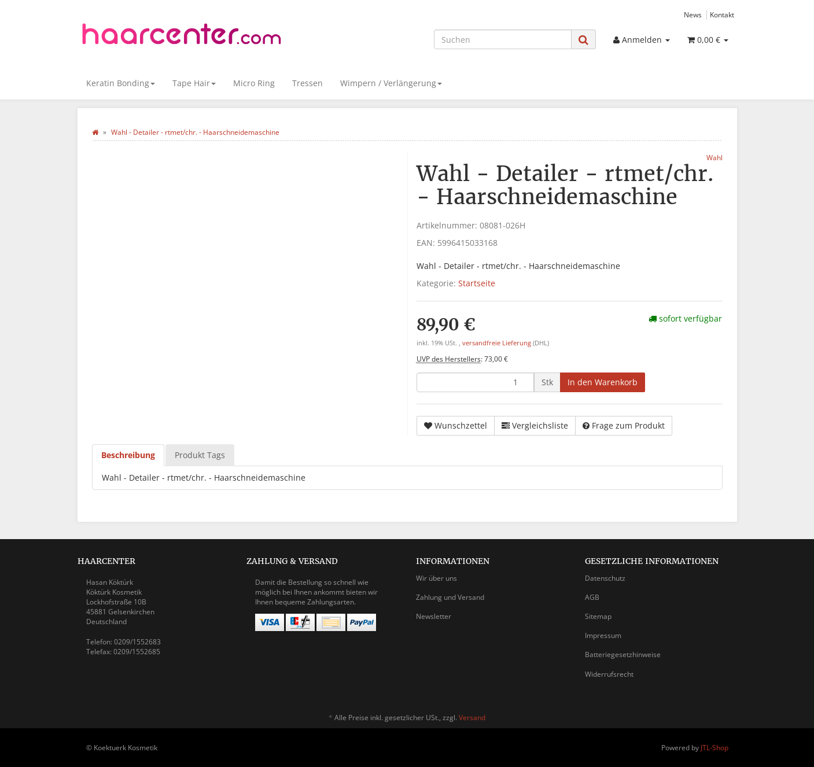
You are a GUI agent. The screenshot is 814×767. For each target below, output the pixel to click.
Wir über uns (436, 578)
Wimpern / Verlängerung (391, 83)
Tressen (307, 83)
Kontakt (722, 14)
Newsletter (433, 616)
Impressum (603, 635)
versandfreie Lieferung (496, 343)
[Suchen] (503, 39)
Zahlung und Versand (450, 597)
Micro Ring (254, 83)
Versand (472, 717)
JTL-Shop (714, 748)
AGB (592, 597)
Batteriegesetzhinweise (623, 654)
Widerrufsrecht (609, 674)
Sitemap (598, 616)
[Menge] (475, 382)
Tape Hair (194, 83)
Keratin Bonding (120, 83)
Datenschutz (605, 578)
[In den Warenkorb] (602, 382)
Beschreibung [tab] (128, 454)
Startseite (476, 283)
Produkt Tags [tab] (200, 454)
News (693, 14)
